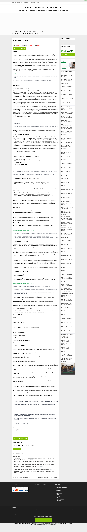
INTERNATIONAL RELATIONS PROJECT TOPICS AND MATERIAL (66, 239)
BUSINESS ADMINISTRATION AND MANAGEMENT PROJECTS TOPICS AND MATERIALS (67, 126)
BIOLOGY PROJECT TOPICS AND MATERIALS (66, 117)
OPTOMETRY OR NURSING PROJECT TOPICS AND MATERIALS (67, 295)
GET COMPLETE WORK (19, 48)
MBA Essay (59, 494)
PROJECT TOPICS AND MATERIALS (66, 314)
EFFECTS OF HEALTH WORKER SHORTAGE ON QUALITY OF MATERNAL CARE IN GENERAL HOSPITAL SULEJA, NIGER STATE (32, 80)
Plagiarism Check (61, 499)
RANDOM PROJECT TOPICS (65, 331)
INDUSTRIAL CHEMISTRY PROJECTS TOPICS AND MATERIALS (66, 229)
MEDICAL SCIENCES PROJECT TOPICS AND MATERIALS (66, 269)
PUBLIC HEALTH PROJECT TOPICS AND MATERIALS (67, 327)
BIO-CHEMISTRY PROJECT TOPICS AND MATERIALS (67, 113)
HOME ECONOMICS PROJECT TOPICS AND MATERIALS (66, 213)
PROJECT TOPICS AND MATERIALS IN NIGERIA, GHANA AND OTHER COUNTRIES (43, 524)
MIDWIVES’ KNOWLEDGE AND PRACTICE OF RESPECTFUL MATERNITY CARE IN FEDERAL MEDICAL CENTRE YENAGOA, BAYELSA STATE (34, 174)
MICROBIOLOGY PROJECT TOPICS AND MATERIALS (67, 274)
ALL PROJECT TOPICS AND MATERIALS (67, 95)
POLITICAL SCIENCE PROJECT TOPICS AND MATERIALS (66, 309)
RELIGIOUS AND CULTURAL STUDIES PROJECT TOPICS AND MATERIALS (67, 336)
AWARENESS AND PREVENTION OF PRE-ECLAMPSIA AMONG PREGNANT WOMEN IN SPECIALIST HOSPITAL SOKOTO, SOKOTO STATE (34, 79)
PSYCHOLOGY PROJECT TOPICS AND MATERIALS (66, 318)
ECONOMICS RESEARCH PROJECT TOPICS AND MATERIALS (66, 167)
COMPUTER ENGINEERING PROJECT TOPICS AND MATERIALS (67, 152)
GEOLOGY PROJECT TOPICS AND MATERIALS (66, 198)
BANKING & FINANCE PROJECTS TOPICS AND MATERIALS (66, 108)
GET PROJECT (32, 10)
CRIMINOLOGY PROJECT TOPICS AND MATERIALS (66, 162)
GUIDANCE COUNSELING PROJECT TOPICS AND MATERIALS (66, 203)
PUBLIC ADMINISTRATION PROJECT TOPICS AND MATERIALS (66, 322)
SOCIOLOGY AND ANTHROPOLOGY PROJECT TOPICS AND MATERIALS (66, 342)
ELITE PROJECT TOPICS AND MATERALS (20, 523)
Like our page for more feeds (40, 484)
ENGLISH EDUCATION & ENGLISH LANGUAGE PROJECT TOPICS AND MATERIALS (66, 183)
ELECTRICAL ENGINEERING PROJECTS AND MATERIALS (67, 177)
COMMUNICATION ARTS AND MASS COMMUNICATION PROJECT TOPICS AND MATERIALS (66, 145)
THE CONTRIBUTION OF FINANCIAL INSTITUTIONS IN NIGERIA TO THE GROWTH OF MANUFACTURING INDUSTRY (34, 39)
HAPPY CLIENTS (49, 10)
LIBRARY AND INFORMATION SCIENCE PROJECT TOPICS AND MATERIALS (66, 249)
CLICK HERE (17, 449)
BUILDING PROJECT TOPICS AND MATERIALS (66, 121)
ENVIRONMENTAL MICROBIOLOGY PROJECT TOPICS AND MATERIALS (67, 189)
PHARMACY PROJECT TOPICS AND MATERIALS (66, 300)
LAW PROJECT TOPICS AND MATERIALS (66, 243)
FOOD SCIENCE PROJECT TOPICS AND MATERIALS (67, 194)
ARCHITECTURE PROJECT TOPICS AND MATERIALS (67, 99)
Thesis (58, 496)
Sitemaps (59, 500)
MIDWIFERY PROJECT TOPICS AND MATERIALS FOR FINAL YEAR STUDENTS (66, 279)
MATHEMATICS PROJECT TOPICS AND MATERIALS (66, 264)
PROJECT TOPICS (25, 10)
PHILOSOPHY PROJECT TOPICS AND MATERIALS (66, 304)
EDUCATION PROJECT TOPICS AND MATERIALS (66, 172)
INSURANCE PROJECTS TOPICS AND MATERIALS (66, 234)
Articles (59, 490)
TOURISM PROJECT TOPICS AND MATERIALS (66, 355)
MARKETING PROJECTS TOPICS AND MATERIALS (66, 260)
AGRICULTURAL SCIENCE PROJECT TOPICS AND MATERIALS (66, 90)
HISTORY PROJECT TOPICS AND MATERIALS (67, 208)
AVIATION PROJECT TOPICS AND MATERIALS (66, 103)
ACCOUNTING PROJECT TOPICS (18, 453)
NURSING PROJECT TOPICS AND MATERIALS (66, 285)
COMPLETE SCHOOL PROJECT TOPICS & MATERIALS (23, 44)
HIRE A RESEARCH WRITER (40, 10)
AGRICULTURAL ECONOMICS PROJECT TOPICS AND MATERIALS (66, 85)
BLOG (67, 10)
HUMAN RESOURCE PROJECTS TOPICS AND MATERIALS (66, 224)
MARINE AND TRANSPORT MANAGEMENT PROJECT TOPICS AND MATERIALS (67, 255)
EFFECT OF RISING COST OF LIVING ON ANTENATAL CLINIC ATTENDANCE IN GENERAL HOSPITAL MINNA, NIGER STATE (31, 236)
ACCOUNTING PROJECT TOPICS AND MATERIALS (66, 80)
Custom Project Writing (62, 487)
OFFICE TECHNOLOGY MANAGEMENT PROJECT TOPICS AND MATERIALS (66, 290)
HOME (20, 10)
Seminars (59, 491)
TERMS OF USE (56, 10)
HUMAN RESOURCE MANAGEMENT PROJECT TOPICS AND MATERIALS (66, 218)
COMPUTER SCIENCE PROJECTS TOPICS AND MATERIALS (66, 158)
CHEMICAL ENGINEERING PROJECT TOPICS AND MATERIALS (66, 133)
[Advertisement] (30, 22)
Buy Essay (59, 493)
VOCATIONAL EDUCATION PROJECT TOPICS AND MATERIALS (66, 360)
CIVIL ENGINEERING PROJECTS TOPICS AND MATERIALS (66, 138)
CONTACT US (62, 10)
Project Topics (60, 497)
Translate (68, 43)
